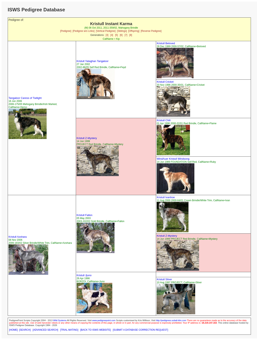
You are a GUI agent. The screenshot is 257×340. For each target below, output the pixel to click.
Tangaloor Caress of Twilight (25, 97)
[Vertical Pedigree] (106, 31)
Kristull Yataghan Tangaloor (93, 61)
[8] (130, 35)
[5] (116, 35)
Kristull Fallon (84, 215)
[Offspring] (133, 31)
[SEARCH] (25, 329)
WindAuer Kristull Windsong (173, 158)
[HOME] (13, 329)
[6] (121, 35)
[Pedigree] (65, 31)
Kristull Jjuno (84, 275)
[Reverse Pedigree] (151, 31)
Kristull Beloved (166, 43)
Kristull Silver (164, 279)
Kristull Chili (163, 120)
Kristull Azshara (18, 236)
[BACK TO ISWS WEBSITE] (95, 329)
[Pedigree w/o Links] (83, 31)
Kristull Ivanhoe (166, 197)
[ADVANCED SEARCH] (45, 329)
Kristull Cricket (165, 81)
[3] (107, 35)
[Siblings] (122, 31)
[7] (126, 35)
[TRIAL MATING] (69, 329)
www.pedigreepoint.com (104, 320)
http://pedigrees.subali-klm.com (171, 320)
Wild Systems (59, 320)
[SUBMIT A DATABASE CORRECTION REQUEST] (140, 329)
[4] (111, 35)
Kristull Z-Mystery (87, 138)
